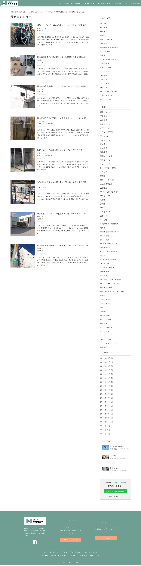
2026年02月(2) (106, 370)
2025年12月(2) (106, 378)
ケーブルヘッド (106, 327)
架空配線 (103, 27)
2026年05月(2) (106, 358)
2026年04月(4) (106, 362)
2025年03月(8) (106, 414)
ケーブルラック (106, 331)
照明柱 (103, 35)
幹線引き (103, 144)
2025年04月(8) (106, 410)
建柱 (102, 307)
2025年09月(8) (106, 390)
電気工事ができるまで (92, 553)
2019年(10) (105, 430)
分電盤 (103, 55)
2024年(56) (105, 426)
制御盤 (103, 200)
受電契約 (103, 275)
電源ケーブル (105, 339)
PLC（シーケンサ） (107, 180)
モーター (103, 335)
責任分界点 (104, 239)
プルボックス (105, 196)
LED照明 (103, 23)
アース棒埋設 (105, 303)
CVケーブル (105, 51)
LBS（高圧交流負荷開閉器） (110, 279)
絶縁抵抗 (103, 347)
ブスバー (103, 208)
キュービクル (105, 99)
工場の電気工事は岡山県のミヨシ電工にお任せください (29, 12)
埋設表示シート (106, 287)
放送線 (103, 255)
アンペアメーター (107, 267)
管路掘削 (103, 311)
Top (60, 3)
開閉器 (103, 176)
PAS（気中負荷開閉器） (109, 91)
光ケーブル (104, 216)
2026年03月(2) (106, 366)
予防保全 (103, 43)
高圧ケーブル (105, 319)
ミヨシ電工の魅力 (76, 553)
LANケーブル (105, 247)
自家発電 (103, 31)
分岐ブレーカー (106, 79)
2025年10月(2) (106, 386)
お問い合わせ (106, 539)
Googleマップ (72, 540)
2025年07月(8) (106, 398)
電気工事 (103, 75)
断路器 (103, 227)
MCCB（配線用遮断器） (109, 192)
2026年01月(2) (106, 374)
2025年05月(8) (106, 406)
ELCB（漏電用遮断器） (108, 59)
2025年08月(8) (106, 394)
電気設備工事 (54, 553)
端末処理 (103, 323)
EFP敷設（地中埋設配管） (109, 47)
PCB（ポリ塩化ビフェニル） (111, 243)
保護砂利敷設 (105, 315)
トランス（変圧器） (107, 83)
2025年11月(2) (106, 382)
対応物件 (64, 553)
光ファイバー (105, 71)
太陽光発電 (104, 63)
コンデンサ (104, 263)
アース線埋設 (105, 299)
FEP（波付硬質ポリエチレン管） (112, 291)
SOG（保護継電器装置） (109, 251)
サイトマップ (94, 556)
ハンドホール (105, 212)
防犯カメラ (104, 271)
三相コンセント (106, 95)
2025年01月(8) (106, 422)
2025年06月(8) (106, 402)
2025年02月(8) (106, 418)
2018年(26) (105, 434)
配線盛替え (104, 148)
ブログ (126, 3)
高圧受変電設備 (106, 184)
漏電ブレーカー (106, 87)
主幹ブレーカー (106, 39)
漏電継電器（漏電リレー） (110, 231)
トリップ (103, 172)
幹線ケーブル (105, 67)
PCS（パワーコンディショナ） (111, 283)
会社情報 (118, 3)
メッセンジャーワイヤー (110, 343)
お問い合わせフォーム (115, 492)
